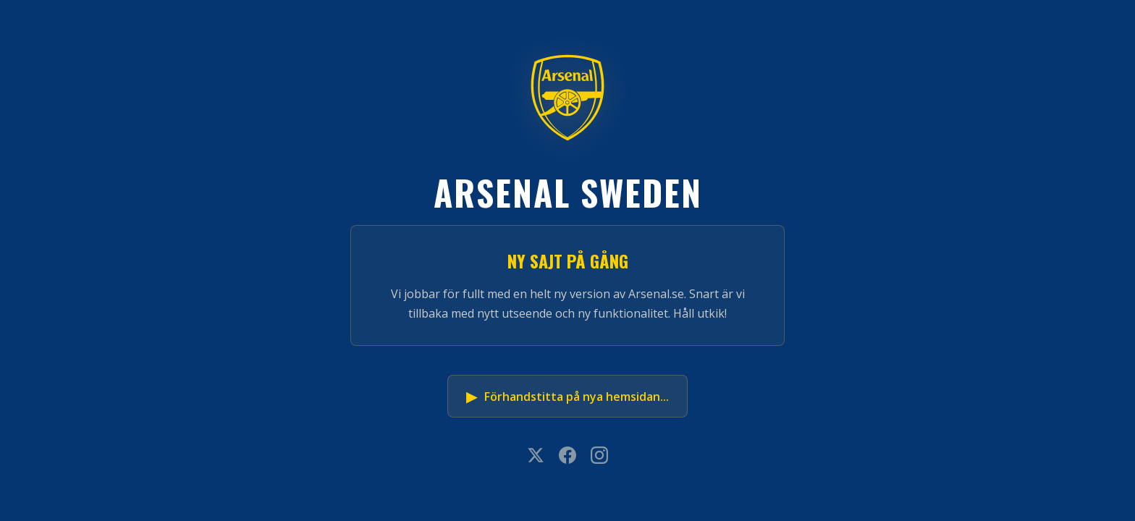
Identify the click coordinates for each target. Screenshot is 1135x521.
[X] (535, 456)
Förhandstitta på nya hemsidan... (567, 396)
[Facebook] (567, 456)
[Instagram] (599, 456)
